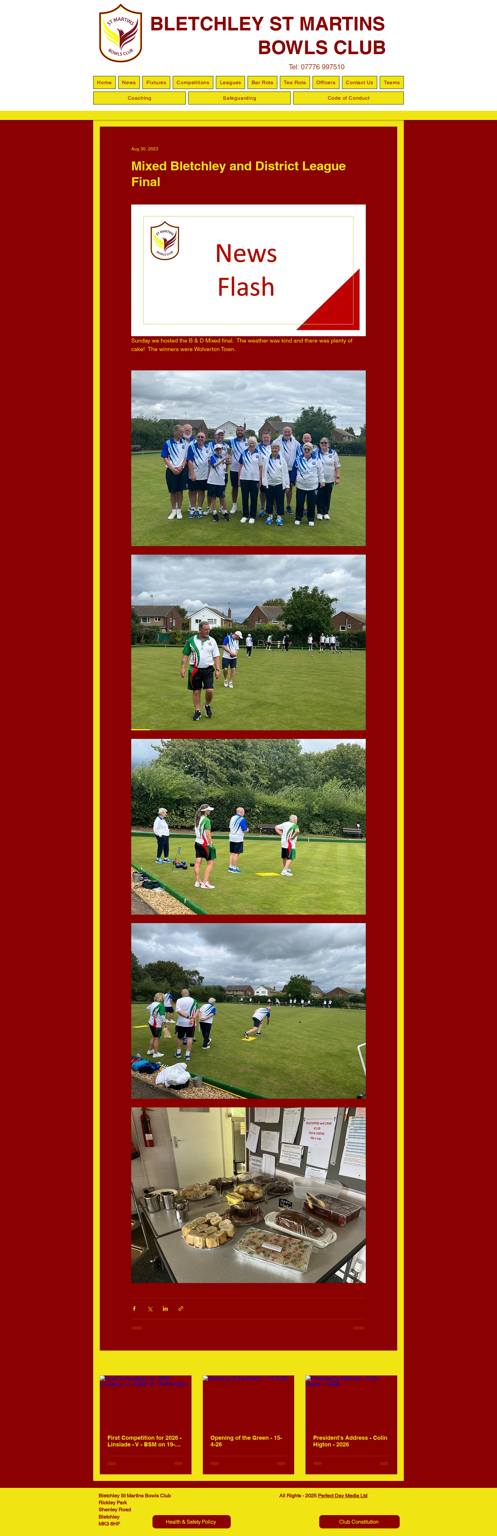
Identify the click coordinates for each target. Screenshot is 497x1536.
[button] (230, 82)
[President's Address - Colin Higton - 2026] (351, 1401)
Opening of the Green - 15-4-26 (246, 1441)
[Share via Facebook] (134, 1309)
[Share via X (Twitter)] (150, 1309)
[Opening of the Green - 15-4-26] (248, 1401)
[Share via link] (181, 1309)
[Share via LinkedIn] (165, 1309)
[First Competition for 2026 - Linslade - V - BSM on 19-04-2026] (145, 1401)
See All (390, 1363)
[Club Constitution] (359, 1521)
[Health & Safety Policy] (191, 1521)
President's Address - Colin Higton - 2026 (350, 1441)
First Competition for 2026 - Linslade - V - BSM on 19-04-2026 (145, 1441)
